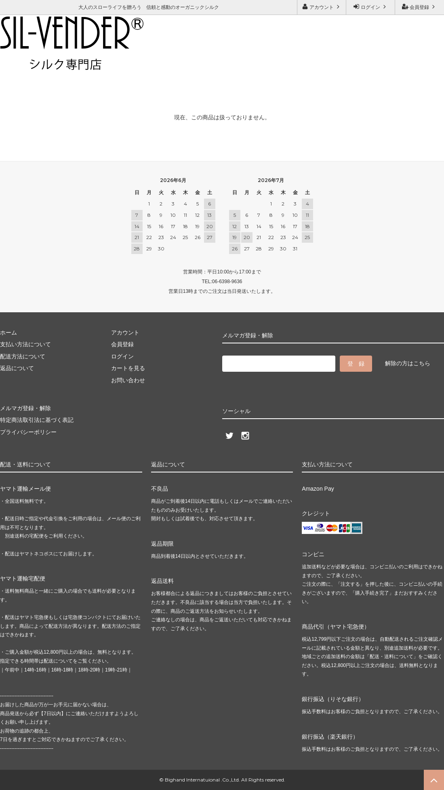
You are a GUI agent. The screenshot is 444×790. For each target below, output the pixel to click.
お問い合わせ (64, 63)
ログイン (370, 6)
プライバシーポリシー (28, 432)
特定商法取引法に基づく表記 (37, 420)
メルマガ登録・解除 (119, 63)
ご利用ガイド (18, 63)
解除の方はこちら (407, 363)
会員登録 (419, 6)
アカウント (322, 6)
